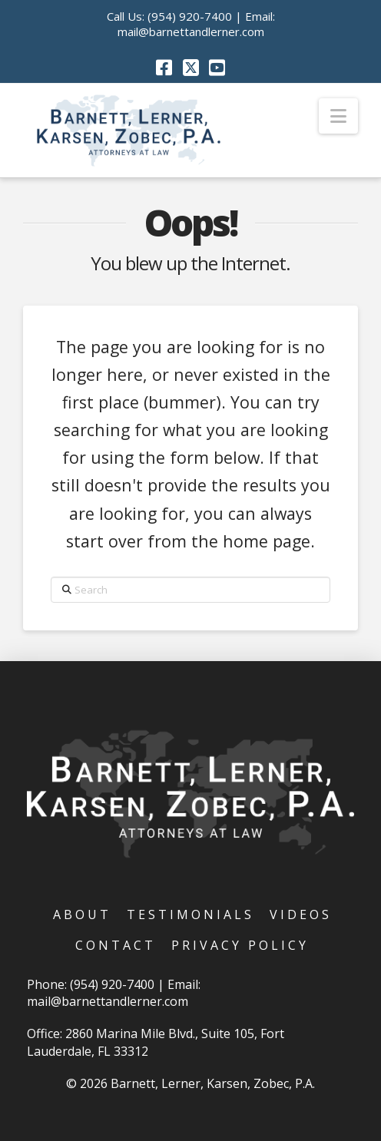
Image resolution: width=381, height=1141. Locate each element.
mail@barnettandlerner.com (191, 31)
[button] (338, 116)
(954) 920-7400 (189, 16)
